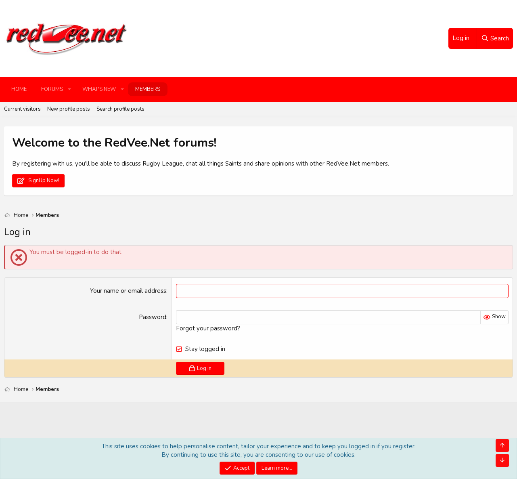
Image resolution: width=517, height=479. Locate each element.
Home (19, 89)
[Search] (495, 38)
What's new (99, 89)
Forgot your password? (208, 328)
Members (147, 89)
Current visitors (22, 109)
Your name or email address (128, 291)
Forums (52, 89)
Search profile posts (120, 109)
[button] (69, 89)
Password (152, 317)
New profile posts (68, 109)
